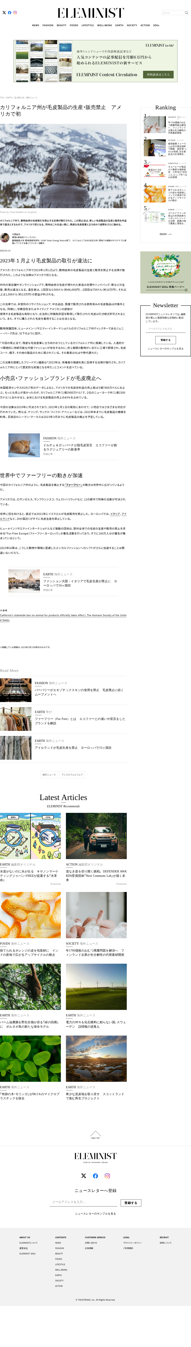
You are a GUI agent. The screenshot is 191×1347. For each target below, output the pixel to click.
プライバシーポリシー (132, 1243)
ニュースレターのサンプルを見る (166, 349)
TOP (2, 97)
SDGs (156, 25)
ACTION (145, 25)
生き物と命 (19, 97)
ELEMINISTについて (28, 1243)
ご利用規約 (128, 1248)
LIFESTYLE (88, 25)
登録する (166, 340)
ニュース (180, 140)
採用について (166, 1243)
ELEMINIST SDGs (27, 1254)
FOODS (74, 25)
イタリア (115, 514)
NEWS (35, 25)
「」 (73, 485)
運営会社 (23, 1248)
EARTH (119, 25)
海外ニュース (32, 97)
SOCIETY (132, 25)
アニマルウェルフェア (72, 774)
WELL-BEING (104, 25)
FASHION (48, 25)
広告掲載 (89, 1248)
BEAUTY (61, 25)
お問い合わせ (91, 1243)
